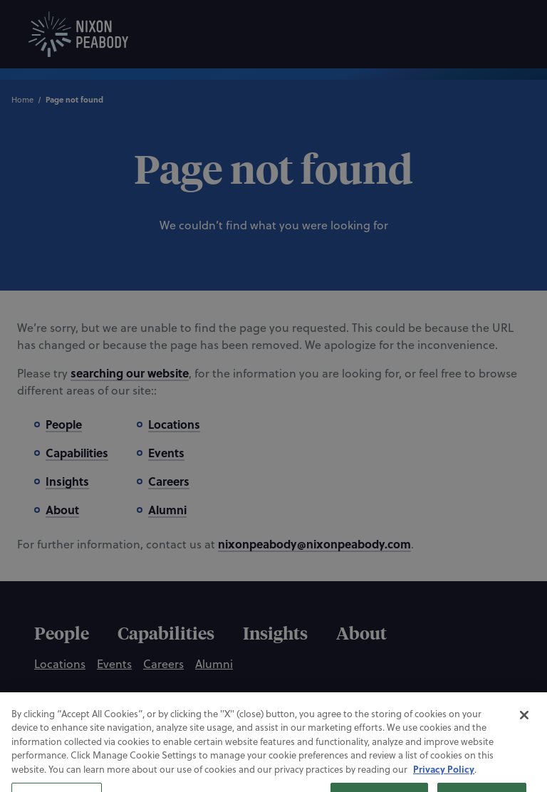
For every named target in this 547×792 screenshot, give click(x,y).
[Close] (524, 725)
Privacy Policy (443, 779)
